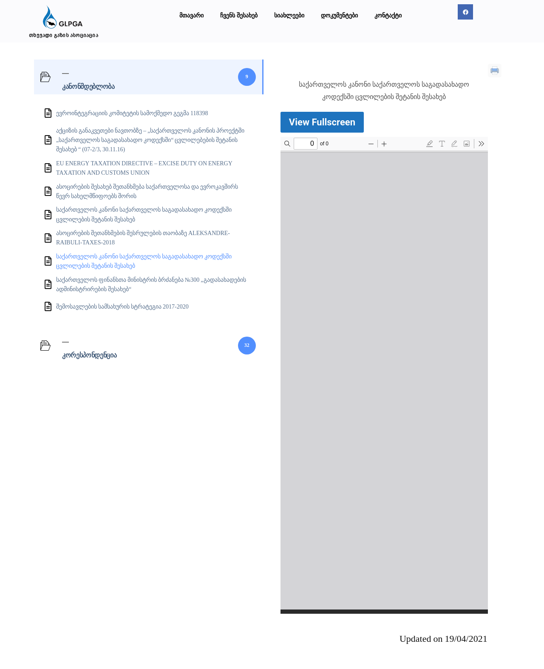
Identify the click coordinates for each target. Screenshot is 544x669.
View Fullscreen (322, 122)
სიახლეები (289, 15)
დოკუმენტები (339, 15)
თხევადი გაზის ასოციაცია (63, 35)
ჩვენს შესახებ (239, 15)
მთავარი (191, 15)
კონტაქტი (388, 15)
